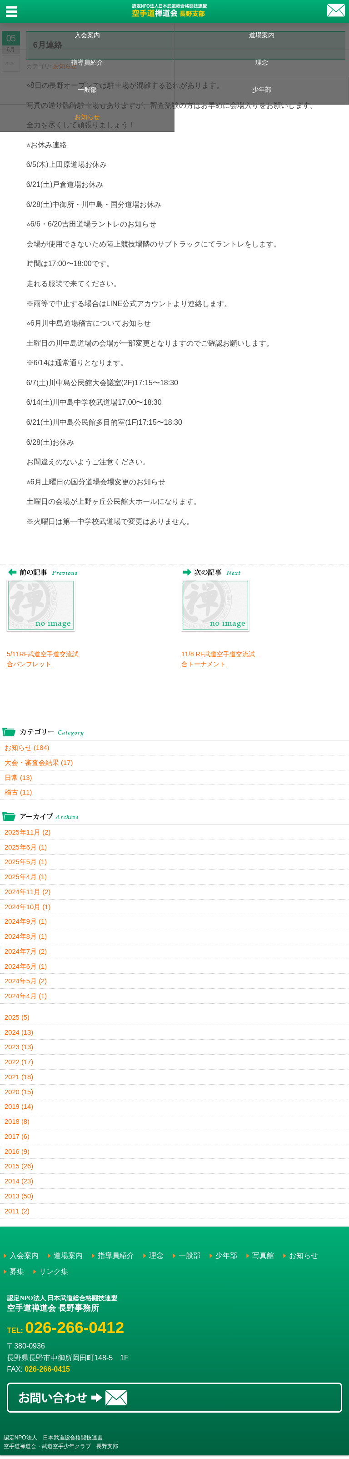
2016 (17, 1154)
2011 (17, 1214)
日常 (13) (18, 778)
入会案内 (87, 35)
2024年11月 (28, 893)
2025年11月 (28, 833)
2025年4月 (26, 878)
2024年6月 (26, 968)
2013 (19, 1199)
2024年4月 (26, 998)
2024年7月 (26, 953)
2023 (19, 1049)
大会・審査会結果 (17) (39, 763)
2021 (19, 1079)
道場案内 (261, 35)
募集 (17, 1275)
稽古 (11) (18, 793)
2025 (17, 1019)
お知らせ (87, 117)
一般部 (87, 89)
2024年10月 (28, 908)
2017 (17, 1139)
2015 (19, 1169)
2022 (19, 1064)
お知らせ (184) (27, 748)
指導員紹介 (87, 62)
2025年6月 (26, 848)
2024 (19, 1034)
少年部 (261, 89)
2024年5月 (26, 983)
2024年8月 (26, 938)
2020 (19, 1094)
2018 (17, 1124)
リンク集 (53, 1275)
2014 (19, 1184)
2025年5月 (26, 863)
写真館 (263, 1259)
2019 (19, 1109)
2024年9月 (26, 923)
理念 (261, 62)
